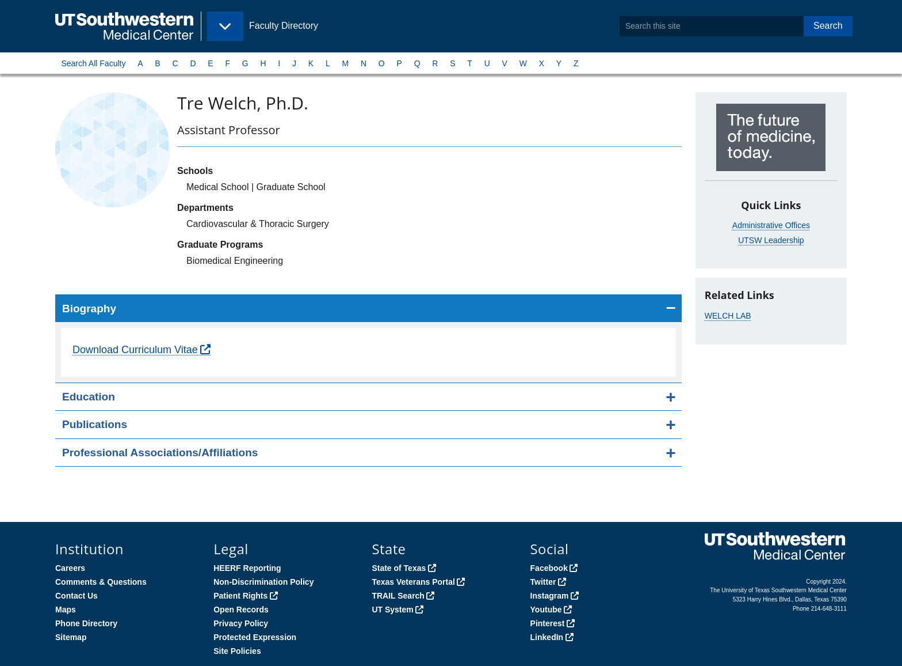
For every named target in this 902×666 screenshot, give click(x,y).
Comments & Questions (101, 581)
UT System (392, 609)
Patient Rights (240, 595)
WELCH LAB (728, 315)
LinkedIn (547, 637)
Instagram (549, 595)
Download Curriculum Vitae (135, 349)
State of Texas (399, 568)
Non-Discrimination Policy (263, 581)
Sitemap (70, 637)
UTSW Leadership (771, 240)
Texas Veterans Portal (413, 581)
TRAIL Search (398, 595)
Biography (89, 308)
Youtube (546, 609)
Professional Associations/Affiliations (160, 452)
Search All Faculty (93, 63)
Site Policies (237, 651)
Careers (70, 568)
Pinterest (547, 623)
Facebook (549, 568)
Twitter (543, 581)
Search (828, 26)
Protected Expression (254, 637)
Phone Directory (86, 623)
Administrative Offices (771, 225)
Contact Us (76, 595)
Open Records (241, 609)
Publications (94, 424)
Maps (65, 609)
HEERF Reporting (247, 568)
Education (88, 397)
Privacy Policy (240, 623)
